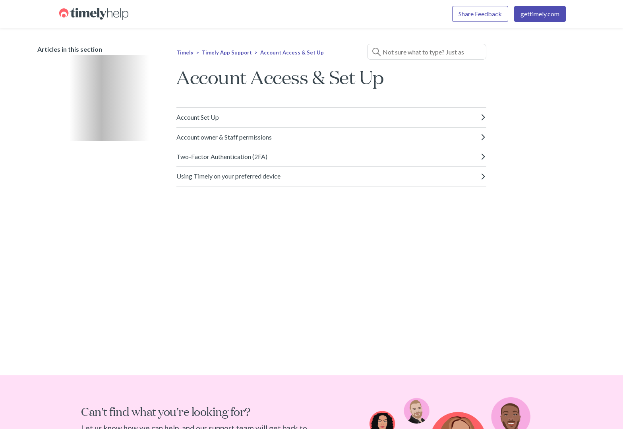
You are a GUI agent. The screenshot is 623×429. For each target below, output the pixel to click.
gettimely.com (539, 13)
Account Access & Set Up (292, 52)
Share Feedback (480, 13)
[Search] (426, 52)
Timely (184, 52)
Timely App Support (227, 52)
